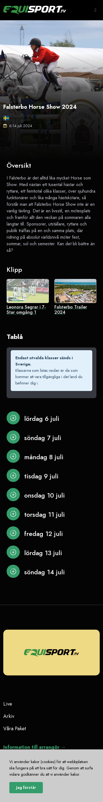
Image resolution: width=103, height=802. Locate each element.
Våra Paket (14, 728)
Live (7, 703)
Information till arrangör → (34, 747)
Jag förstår (26, 787)
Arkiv (8, 716)
